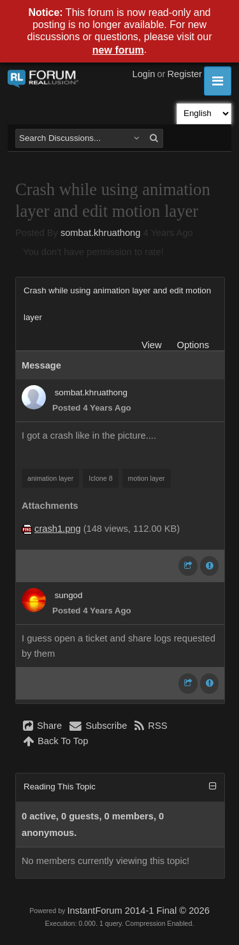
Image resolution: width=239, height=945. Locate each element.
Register (184, 74)
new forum (118, 50)
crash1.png (57, 529)
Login (144, 74)
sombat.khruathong (100, 233)
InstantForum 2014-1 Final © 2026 (138, 910)
